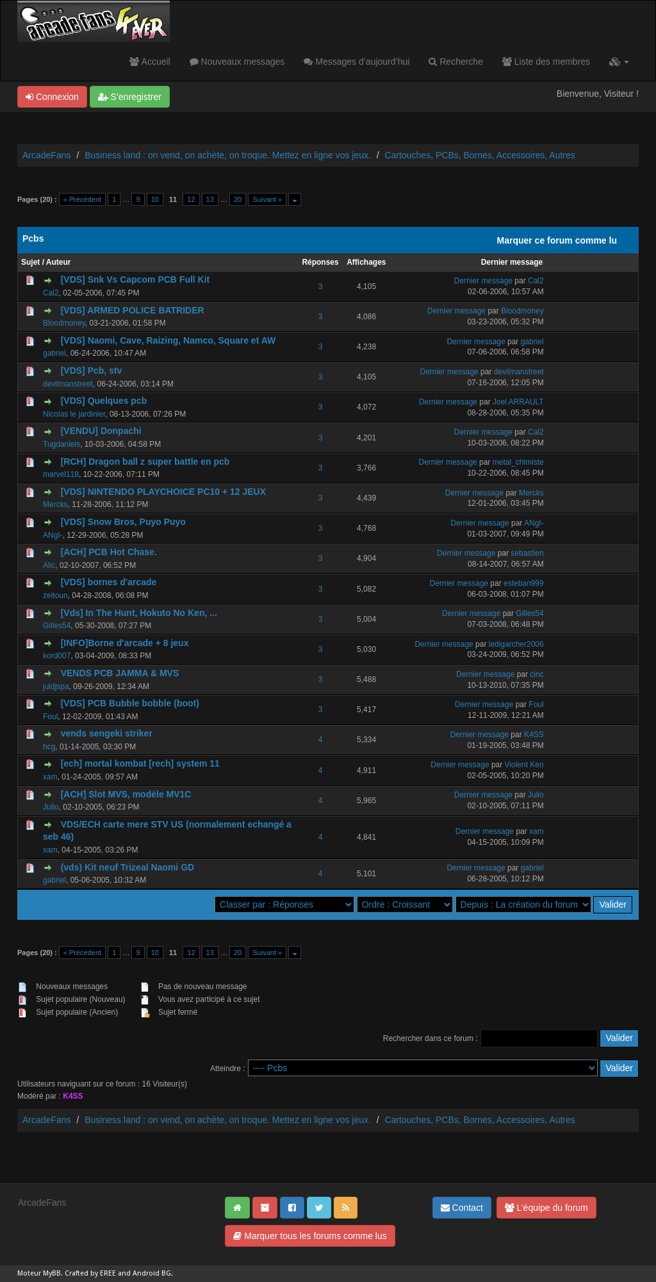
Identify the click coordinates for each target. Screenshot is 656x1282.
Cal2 (51, 292)
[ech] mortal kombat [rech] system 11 (140, 763)
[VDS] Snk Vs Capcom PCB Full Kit (135, 279)
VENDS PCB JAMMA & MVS (120, 673)
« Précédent (82, 199)
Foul (50, 716)
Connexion (52, 97)
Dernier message (512, 262)
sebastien (527, 553)
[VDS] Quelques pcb (104, 400)
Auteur (58, 262)
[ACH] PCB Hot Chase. (109, 552)
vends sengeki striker (106, 733)
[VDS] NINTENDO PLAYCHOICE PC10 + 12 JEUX (163, 492)
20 (238, 199)
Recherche (456, 61)
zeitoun (55, 595)
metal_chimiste (518, 462)
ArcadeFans (46, 155)
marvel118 (61, 474)
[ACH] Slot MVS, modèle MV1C (126, 794)
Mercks (55, 504)
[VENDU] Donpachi (101, 431)
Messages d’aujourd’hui (356, 61)
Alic (49, 565)
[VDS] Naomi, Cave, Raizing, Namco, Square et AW (168, 340)
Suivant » (267, 199)
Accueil (149, 61)
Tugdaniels (61, 444)
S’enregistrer (129, 97)
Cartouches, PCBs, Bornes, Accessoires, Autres (480, 155)
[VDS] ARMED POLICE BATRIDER (132, 310)
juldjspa (56, 686)
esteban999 (524, 583)
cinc (536, 674)
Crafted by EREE (90, 1273)
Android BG (152, 1273)
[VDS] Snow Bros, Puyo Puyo (123, 522)
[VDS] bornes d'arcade (109, 582)
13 (210, 199)
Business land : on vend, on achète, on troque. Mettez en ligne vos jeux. (228, 155)
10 (155, 199)
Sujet (30, 262)
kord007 (56, 655)
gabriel (54, 353)
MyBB (52, 1273)
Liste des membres (546, 61)
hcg (49, 746)
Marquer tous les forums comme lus (309, 1236)
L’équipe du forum (546, 1208)
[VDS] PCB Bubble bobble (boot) (130, 703)
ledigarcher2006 (516, 644)
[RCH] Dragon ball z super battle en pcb (145, 461)
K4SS (534, 734)
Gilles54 (56, 625)
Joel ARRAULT (518, 401)
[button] (619, 61)
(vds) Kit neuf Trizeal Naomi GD (127, 867)
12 (191, 199)
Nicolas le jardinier (74, 414)
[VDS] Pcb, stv (91, 370)
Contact (462, 1208)
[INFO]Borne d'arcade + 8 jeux (125, 643)
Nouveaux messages (237, 61)
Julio (51, 807)
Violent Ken (524, 764)
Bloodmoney (64, 323)
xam (50, 776)
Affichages (366, 262)
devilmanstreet (68, 383)
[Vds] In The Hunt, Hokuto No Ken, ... (139, 613)
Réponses (320, 262)
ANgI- (53, 535)
